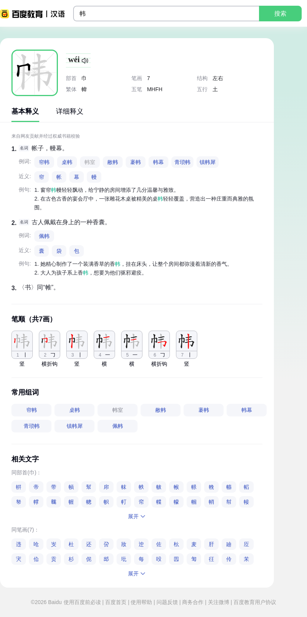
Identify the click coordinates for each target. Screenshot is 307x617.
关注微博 (218, 602)
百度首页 (116, 602)
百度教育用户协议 (254, 602)
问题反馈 (167, 602)
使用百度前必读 (83, 602)
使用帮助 (142, 602)
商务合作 (193, 602)
